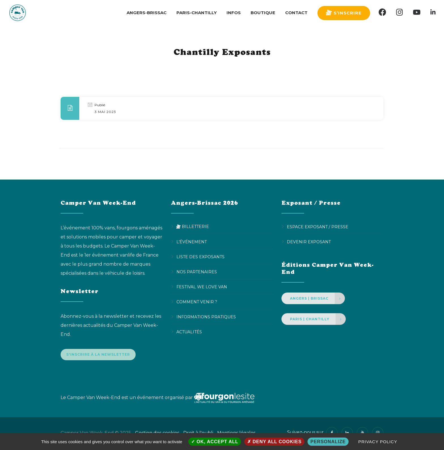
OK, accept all (214, 441)
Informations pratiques (206, 316)
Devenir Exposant (309, 241)
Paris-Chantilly (196, 12)
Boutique (263, 12)
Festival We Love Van (201, 286)
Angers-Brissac (146, 12)
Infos (234, 12)
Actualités (189, 331)
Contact (296, 12)
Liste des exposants (200, 256)
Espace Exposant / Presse (317, 226)
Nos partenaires (196, 271)
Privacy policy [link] (377, 441)
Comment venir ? (196, 301)
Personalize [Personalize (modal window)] (328, 441)
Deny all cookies (274, 441)
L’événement (191, 241)
